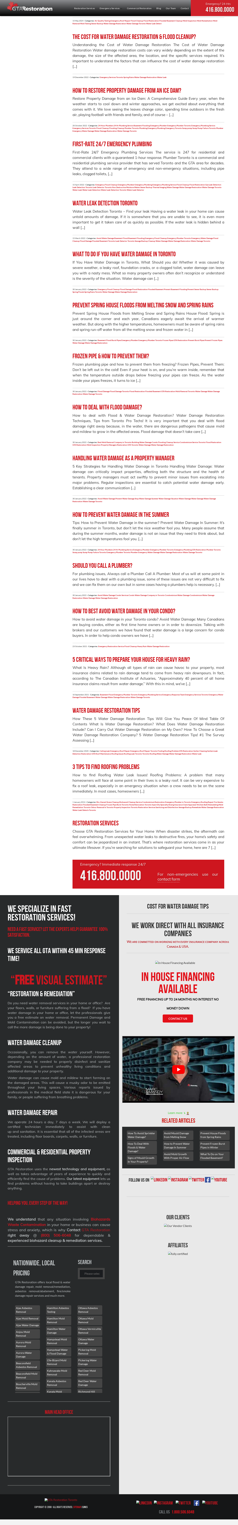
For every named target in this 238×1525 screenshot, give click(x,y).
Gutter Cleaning (200, 751)
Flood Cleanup (137, 21)
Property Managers (109, 445)
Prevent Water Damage (124, 498)
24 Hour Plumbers (105, 125)
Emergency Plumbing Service (203, 125)
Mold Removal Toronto (185, 391)
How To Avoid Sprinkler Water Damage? (141, 1135)
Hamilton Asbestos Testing (58, 1309)
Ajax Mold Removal (27, 1318)
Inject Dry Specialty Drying (163, 805)
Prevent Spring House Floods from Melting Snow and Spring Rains (143, 305)
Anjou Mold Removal (23, 1333)
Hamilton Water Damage (56, 1330)
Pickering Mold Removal (87, 1351)
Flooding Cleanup (116, 128)
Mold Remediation (205, 21)
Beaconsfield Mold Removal (26, 1375)
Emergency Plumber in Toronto (178, 802)
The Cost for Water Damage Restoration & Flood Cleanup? (134, 36)
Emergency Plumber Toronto (179, 125)
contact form (168, 879)
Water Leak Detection (91, 190)
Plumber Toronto (132, 128)
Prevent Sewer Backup (196, 289)
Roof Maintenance (103, 754)
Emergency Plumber (158, 125)
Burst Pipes (116, 340)
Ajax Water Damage (27, 1325)
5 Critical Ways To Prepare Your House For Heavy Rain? (131, 659)
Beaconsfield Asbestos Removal (26, 1365)
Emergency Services (111, 8)
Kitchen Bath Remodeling (207, 805)
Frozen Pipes (168, 340)
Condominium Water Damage (177, 595)
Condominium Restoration (153, 802)
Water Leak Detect (154, 23)
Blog (158, 8)
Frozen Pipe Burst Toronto (117, 805)
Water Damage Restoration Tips (106, 710)
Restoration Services (84, 8)
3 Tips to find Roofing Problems (106, 766)
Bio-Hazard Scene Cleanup (108, 802)
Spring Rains (128, 77)
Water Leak (162, 77)
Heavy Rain (142, 646)
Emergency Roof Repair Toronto (143, 751)
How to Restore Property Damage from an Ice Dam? (127, 90)
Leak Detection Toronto (82, 187)
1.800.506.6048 (183, 1512)
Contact (185, 8)
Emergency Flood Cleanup (106, 185)
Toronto (98, 292)
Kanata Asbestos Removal (56, 1383)
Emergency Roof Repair (120, 21)
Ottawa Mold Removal (86, 1320)
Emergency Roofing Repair (202, 802)
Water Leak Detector (135, 190)
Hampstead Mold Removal (57, 1341)
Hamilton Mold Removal (56, 1320)
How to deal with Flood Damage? (107, 407)
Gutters (210, 751)
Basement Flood (121, 238)
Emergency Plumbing (143, 185)
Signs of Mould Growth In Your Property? (141, 1159)
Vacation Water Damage (181, 498)
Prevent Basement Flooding (175, 289)
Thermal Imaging (159, 187)
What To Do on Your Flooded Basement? (212, 1156)
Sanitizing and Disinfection (167, 807)
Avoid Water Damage (105, 238)
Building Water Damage (142, 442)
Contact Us (177, 1018)
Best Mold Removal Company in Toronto (114, 442)
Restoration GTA (124, 445)
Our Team (171, 8)
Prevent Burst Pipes (196, 340)
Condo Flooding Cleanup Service (165, 442)
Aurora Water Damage (24, 1354)
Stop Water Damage (143, 498)
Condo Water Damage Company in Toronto (147, 595)
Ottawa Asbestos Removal (88, 1309)
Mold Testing (85, 23)
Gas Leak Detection (213, 185)
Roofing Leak (129, 754)
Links (85, 1507)
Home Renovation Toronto (140, 805)
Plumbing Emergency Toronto (169, 128)
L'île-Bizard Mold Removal (56, 1362)
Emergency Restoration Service (111, 646)
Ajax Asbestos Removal (24, 1309)
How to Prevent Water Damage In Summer (177, 1145)
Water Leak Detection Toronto (113, 190)
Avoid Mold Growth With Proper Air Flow (176, 1156)
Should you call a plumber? (102, 565)
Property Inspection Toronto (126, 807)
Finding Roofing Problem (168, 751)
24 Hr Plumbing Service (123, 125)
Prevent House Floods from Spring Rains (213, 1135)
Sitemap (77, 1507)
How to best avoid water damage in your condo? (124, 611)
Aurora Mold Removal (23, 1344)
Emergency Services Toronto (111, 77)
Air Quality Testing (102, 21)
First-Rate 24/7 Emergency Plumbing (112, 144)
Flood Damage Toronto (119, 391)
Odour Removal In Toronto (102, 807)
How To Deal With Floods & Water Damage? (138, 1147)
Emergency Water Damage (202, 238)
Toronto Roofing (149, 754)
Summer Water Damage (161, 498)
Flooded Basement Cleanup (170, 21)
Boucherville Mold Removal (26, 1385)
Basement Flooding (142, 125)
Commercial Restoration (139, 8)
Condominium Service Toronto (192, 442)
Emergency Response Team (173, 694)
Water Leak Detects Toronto (84, 810)
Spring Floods (78, 292)
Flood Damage (86, 241)
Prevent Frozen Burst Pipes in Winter (212, 1145)
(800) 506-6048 (56, 1235)
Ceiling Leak (105, 751)
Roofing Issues (117, 754)
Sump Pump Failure (200, 128)
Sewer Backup (97, 23)
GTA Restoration (181, 340)
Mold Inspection (190, 21)
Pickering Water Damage (87, 1362)
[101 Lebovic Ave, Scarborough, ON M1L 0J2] (59, 1446)
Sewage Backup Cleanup (145, 241)
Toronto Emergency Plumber (111, 552)
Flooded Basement (156, 289)
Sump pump (187, 128)
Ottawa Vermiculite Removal (89, 1330)
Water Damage (88, 131)
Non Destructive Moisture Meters (126, 187)
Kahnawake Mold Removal (57, 1372)
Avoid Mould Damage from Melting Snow (176, 1135)
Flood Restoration (151, 21)
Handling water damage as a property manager (123, 458)
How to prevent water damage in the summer (121, 514)
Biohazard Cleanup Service (130, 802)
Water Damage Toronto (136, 23)
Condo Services (121, 595)
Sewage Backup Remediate (190, 807)
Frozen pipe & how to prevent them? (111, 356)
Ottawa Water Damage (86, 1341)
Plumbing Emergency (148, 128)
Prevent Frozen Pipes (213, 340)
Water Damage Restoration (115, 23)
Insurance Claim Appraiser (185, 805)
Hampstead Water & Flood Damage (57, 1351)
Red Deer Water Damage (87, 1383)
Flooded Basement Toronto (103, 241)
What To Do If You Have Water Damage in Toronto (124, 254)
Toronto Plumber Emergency (135, 552)
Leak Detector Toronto (102, 187)
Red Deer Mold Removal (87, 1372)
